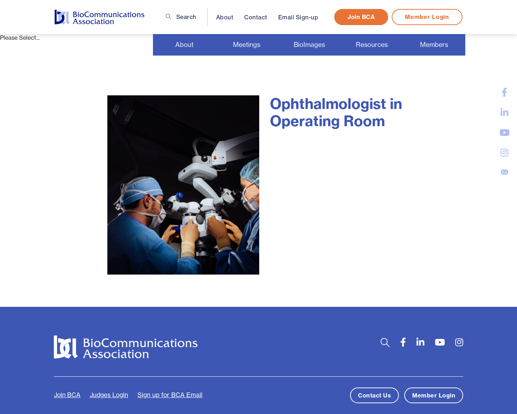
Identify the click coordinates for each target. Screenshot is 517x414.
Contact (255, 17)
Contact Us (374, 395)
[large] (504, 92)
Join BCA (361, 16)
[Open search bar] (385, 342)
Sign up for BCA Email (170, 395)
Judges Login (109, 395)
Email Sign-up (298, 17)
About (225, 17)
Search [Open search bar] (181, 16)
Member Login (427, 16)
